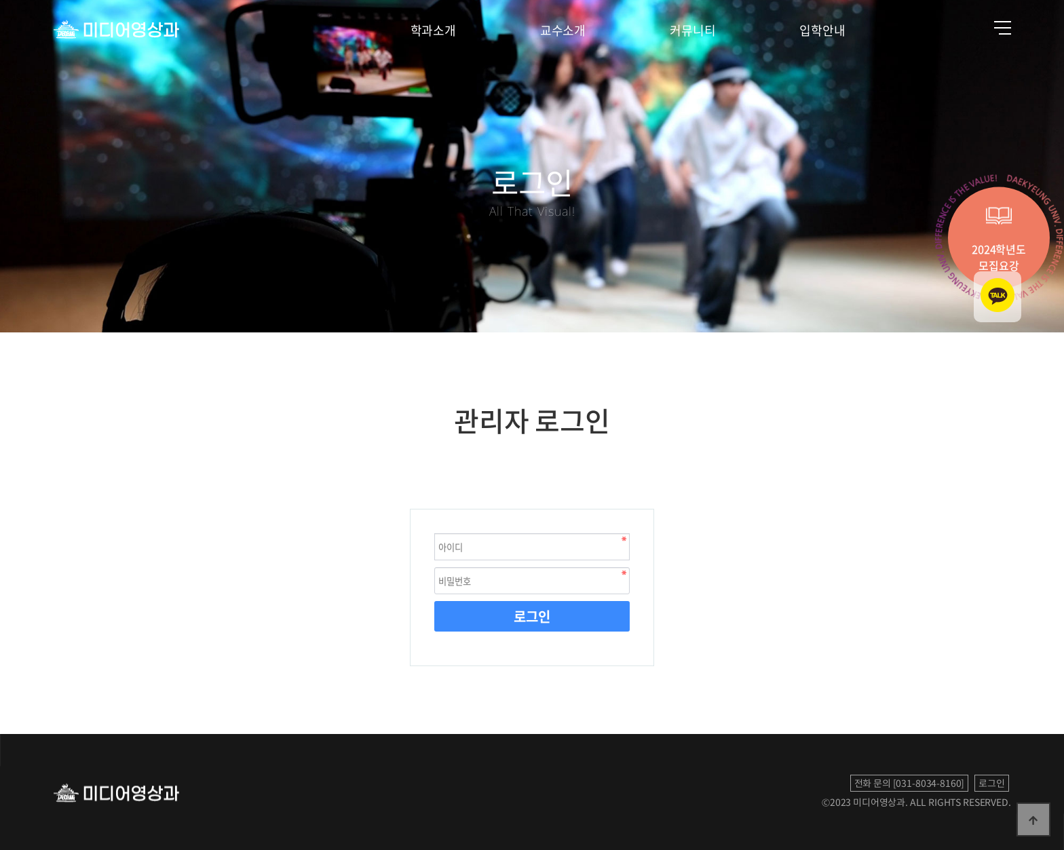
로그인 (532, 616)
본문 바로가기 (0, 0)
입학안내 (822, 30)
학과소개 (433, 30)
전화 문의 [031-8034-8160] (909, 783)
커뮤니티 (692, 30)
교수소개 (563, 30)
